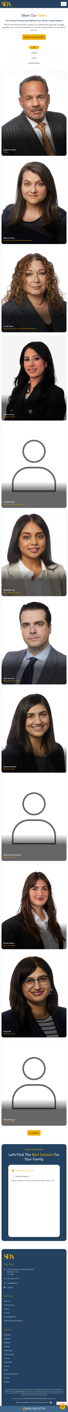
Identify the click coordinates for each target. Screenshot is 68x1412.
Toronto (7, 1358)
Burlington (7, 1335)
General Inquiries (22, 1176)
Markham (7, 1343)
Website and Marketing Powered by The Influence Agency (34, 1402)
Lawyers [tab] (34, 53)
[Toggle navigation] (63, 4)
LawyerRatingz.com (20, 1391)
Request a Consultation (34, 37)
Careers (7, 1309)
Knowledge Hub (9, 1317)
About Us (7, 1301)
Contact (7, 1313)
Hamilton (7, 1339)
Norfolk (6, 1378)
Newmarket (8, 1362)
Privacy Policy (21, 1398)
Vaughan (7, 1382)
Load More (34, 1133)
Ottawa (6, 1366)
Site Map (15, 1398)
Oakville (6, 1347)
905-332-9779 (13, 1279)
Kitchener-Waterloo (11, 1374)
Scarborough (8, 1354)
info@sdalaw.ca (12, 1283)
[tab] (34, 1170)
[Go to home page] (7, 4)
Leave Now (61, 1403)
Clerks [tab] (34, 58)
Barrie (6, 1370)
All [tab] (34, 47)
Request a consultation (24, 1171)
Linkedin (10, 1287)
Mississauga (8, 1350)
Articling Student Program (13, 1321)
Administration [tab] (34, 63)
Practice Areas (9, 1305)
